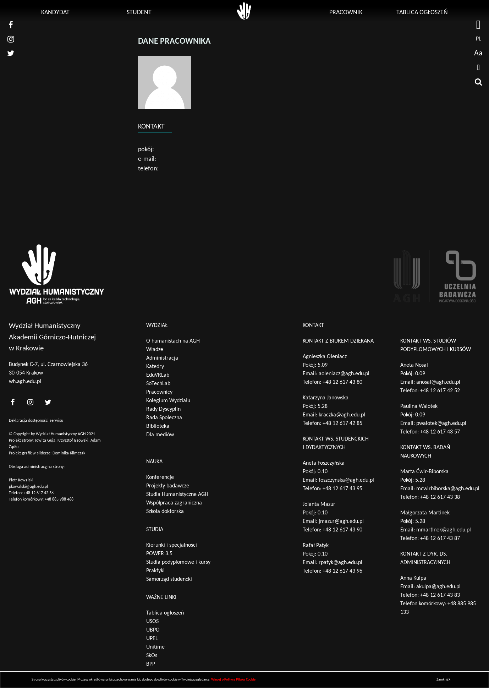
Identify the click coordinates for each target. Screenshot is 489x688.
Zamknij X (443, 680)
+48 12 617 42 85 (342, 423)
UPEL (152, 638)
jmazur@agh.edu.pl (341, 521)
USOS (152, 621)
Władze (154, 350)
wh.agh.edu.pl (25, 381)
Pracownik (345, 12)
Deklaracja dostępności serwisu (36, 421)
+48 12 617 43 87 (440, 538)
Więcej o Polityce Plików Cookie (233, 680)
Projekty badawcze (167, 486)
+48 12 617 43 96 (342, 571)
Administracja (162, 358)
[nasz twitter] (11, 53)
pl (478, 39)
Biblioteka (157, 426)
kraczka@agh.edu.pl (342, 415)
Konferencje (160, 477)
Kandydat (55, 12)
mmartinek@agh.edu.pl (443, 530)
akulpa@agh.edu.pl (438, 587)
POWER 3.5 (159, 554)
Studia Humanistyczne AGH (177, 494)
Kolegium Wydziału (168, 401)
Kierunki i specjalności (171, 545)
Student (139, 12)
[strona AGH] (478, 25)
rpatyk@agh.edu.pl (340, 563)
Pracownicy (159, 392)
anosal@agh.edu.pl (438, 382)
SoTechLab (158, 384)
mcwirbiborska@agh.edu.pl (447, 489)
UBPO (153, 630)
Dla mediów (160, 435)
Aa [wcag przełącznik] (478, 53)
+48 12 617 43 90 (342, 530)
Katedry (155, 367)
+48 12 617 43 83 (440, 595)
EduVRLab (157, 375)
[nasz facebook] (11, 25)
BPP (150, 664)
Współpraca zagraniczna (174, 503)
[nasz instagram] (11, 39)
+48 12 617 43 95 (342, 489)
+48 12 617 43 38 (440, 497)
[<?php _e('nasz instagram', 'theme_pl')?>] (30, 402)
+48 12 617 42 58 (39, 493)
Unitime (155, 647)
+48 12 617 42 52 (440, 391)
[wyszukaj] (478, 82)
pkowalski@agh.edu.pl (28, 487)
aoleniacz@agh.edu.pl (344, 374)
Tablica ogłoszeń (422, 12)
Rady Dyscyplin (163, 409)
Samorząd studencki (169, 579)
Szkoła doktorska (165, 511)
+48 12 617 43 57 (440, 432)
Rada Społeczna (164, 418)
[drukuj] (478, 67)
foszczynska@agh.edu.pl (346, 480)
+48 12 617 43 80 (342, 382)
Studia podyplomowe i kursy (178, 562)
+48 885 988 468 (59, 499)
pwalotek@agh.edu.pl (441, 423)
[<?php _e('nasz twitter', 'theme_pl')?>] (48, 402)
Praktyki (155, 571)
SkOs (151, 656)
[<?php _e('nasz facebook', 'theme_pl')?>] (12, 402)
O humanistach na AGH (173, 341)
